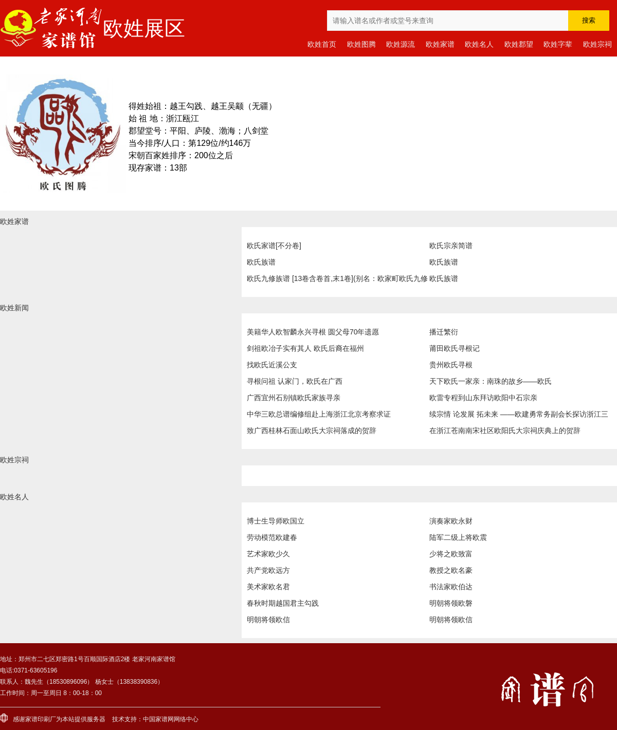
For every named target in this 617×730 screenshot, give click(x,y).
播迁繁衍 (443, 332)
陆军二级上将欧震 (458, 537)
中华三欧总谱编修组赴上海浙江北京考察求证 (319, 414)
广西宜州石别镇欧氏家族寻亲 (293, 398)
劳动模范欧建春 (272, 537)
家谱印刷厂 (40, 719)
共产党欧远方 (268, 570)
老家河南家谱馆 (51, 28)
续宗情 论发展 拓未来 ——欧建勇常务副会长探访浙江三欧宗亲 (518, 416)
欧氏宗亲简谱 (451, 245)
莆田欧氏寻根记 (454, 348)
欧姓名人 (479, 44)
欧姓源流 (400, 44)
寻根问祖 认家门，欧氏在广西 (294, 381)
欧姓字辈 (557, 44)
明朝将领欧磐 (451, 603)
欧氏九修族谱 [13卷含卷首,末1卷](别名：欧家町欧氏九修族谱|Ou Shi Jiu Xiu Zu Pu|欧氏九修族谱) (337, 280)
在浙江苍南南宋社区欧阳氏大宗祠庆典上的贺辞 (504, 430)
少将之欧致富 (451, 554)
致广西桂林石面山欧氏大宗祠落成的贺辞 (311, 430)
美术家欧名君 (268, 587)
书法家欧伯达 (451, 587)
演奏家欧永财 (451, 521)
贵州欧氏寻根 (451, 365)
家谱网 (164, 719)
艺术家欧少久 (268, 554)
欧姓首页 (321, 44)
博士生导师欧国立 (275, 521)
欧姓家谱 (440, 44)
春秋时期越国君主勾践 (283, 603)
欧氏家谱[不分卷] (274, 245)
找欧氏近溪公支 (272, 365)
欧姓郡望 (518, 44)
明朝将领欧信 (268, 619)
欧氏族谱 (261, 262)
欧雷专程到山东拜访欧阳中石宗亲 (483, 398)
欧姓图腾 (361, 44)
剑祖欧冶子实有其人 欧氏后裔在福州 (305, 348)
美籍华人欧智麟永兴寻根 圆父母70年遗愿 (313, 332)
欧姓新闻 (14, 308)
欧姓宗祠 (597, 44)
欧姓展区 (144, 28)
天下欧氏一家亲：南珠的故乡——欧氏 (490, 381)
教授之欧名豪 (451, 570)
